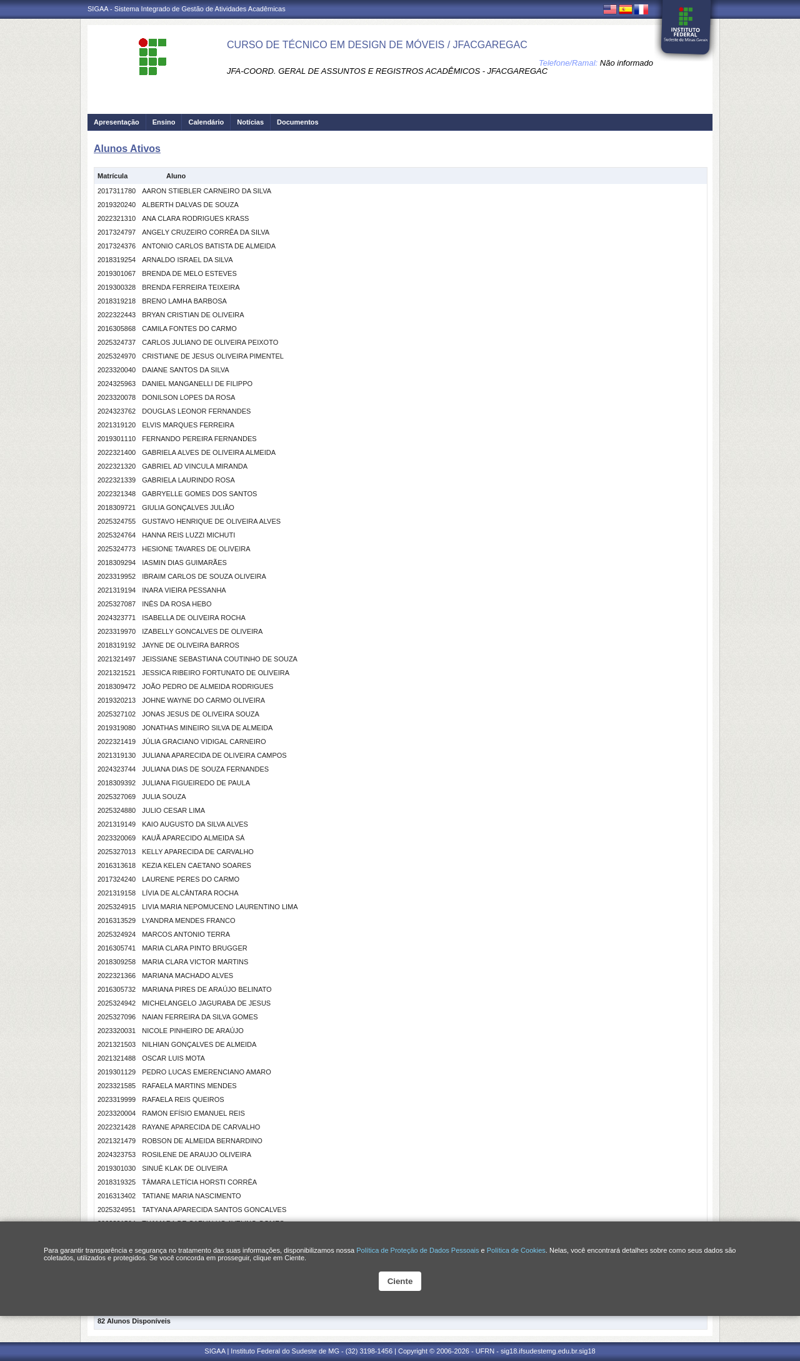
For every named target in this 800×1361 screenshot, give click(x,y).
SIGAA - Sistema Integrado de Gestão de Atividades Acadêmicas (187, 9)
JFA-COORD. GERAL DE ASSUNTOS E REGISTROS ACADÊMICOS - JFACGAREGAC (387, 71)
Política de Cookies (516, 1250)
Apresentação (116, 122)
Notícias (250, 122)
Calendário (206, 122)
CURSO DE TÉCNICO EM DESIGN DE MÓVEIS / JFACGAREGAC (377, 44)
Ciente (400, 1281)
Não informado (626, 63)
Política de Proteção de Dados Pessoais (417, 1250)
